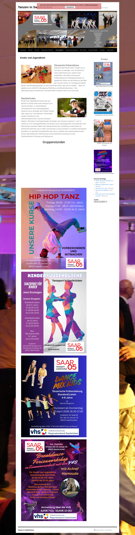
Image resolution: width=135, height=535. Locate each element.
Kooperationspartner (71, 50)
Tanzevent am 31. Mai (101, 188)
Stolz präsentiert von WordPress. (104, 530)
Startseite (23, 50)
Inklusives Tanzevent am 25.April (104, 184)
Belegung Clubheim (47, 50)
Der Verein (83, 50)
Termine (36, 50)
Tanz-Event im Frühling (102, 190)
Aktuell (30, 50)
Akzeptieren (70, 7)
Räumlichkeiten (93, 50)
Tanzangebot (59, 50)
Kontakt (102, 50)
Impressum (110, 50)
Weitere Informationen (92, 5)
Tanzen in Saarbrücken (35, 7)
